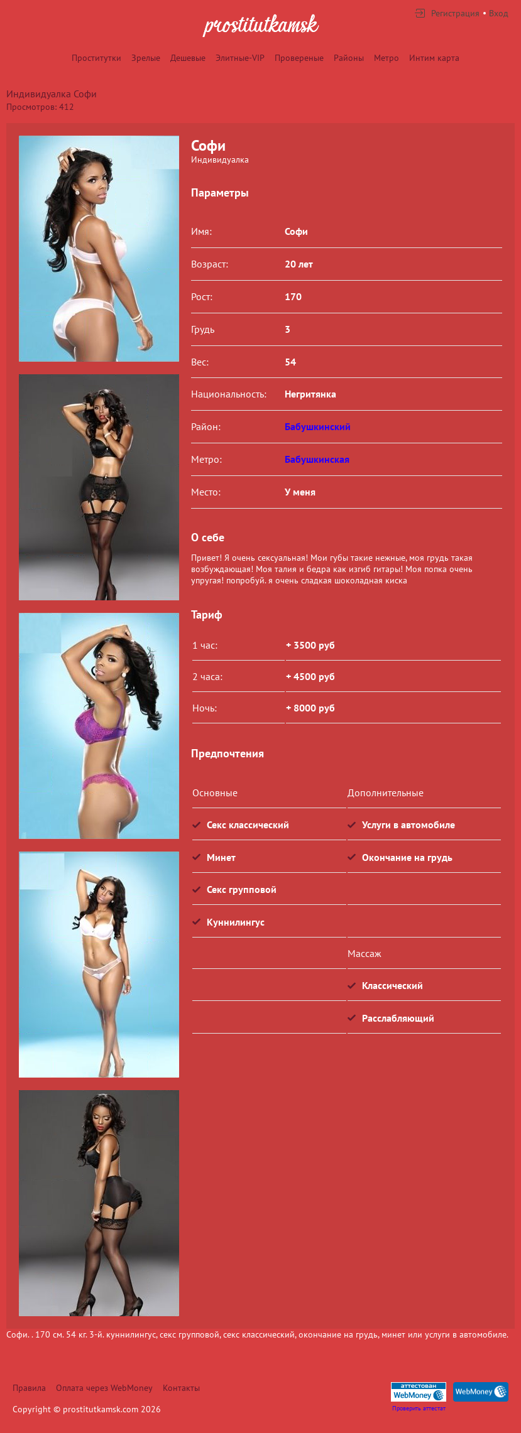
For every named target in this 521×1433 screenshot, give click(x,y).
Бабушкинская (317, 459)
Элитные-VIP (240, 57)
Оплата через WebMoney (104, 1387)
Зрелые (145, 57)
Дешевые (188, 57)
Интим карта (434, 57)
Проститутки (96, 57)
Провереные (299, 57)
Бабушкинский (318, 426)
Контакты (181, 1387)
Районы (349, 57)
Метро (386, 57)
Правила (29, 1387)
